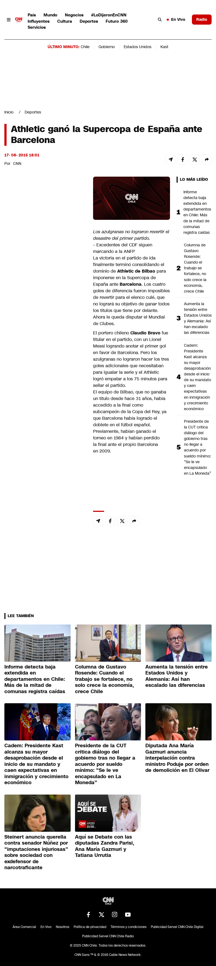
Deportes (89, 21)
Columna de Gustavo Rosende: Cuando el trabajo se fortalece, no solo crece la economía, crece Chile (195, 268)
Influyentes (39, 21)
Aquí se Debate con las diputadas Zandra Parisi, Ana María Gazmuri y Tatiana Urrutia (104, 846)
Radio (201, 19)
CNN (17, 163)
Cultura (64, 21)
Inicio (8, 112)
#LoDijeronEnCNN (108, 15)
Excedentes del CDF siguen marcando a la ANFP (122, 248)
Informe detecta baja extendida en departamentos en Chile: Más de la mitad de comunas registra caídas (197, 212)
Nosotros (62, 927)
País (32, 15)
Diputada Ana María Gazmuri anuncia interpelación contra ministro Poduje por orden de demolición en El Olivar (177, 758)
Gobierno (107, 46)
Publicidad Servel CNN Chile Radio (108, 936)
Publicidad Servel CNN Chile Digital (177, 927)
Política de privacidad (90, 927)
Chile (85, 46)
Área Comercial (24, 927)
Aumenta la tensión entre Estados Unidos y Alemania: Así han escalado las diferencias (198, 318)
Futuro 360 (117, 21)
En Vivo (176, 19)
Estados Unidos (137, 46)
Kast (164, 46)
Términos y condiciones (128, 927)
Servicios (37, 27)
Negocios (74, 15)
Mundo (50, 15)
